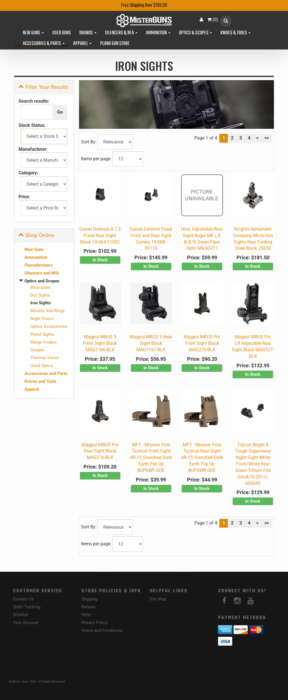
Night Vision (42, 318)
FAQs (86, 614)
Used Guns (61, 33)
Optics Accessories (48, 326)
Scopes (37, 349)
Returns (88, 606)
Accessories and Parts (46, 373)
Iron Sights (40, 302)
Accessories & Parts (44, 44)
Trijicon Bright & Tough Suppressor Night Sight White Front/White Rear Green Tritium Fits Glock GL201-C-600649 (253, 464)
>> (266, 138)
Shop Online (36, 235)
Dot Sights (40, 295)
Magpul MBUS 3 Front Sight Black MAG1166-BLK (100, 343)
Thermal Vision (44, 357)
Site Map (158, 599)
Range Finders (43, 342)
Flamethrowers (38, 265)
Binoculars (40, 287)
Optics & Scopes (195, 33)
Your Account (26, 622)
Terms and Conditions (102, 630)
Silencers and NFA (41, 273)
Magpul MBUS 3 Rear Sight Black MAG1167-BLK (151, 343)
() (212, 19)
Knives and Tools (40, 381)
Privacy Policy (94, 622)
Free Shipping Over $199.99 (144, 5)
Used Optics (41, 365)
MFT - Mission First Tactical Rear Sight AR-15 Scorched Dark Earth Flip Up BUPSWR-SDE (202, 457)
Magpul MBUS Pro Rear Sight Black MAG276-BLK (100, 451)
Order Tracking (26, 606)
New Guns (33, 33)
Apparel (82, 44)
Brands (87, 33)
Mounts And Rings (47, 310)
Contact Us (23, 599)
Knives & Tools (235, 33)
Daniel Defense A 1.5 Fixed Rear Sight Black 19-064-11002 (100, 235)
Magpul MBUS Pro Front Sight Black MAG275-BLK (202, 343)
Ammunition (158, 33)
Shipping (89, 599)
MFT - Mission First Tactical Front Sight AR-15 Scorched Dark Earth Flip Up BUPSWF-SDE (151, 457)
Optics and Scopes (41, 280)
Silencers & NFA (121, 33)
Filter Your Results (43, 87)
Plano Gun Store (115, 44)
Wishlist (20, 614)
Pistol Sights (42, 334)
